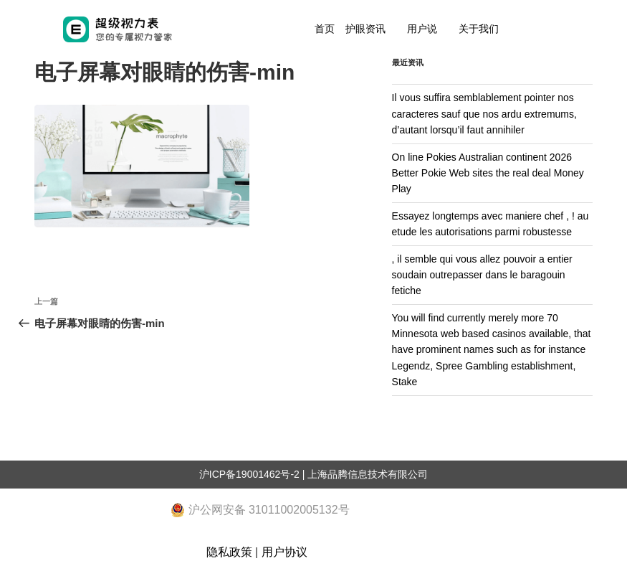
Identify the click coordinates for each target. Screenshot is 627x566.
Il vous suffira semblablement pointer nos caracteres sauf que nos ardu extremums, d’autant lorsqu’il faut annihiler (484, 114)
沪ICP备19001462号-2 (249, 474)
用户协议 (284, 552)
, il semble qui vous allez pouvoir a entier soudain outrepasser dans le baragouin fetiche (482, 275)
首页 (325, 28)
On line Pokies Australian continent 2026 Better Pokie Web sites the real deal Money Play (488, 173)
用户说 (422, 28)
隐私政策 (229, 552)
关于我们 (479, 28)
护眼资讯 (365, 28)
